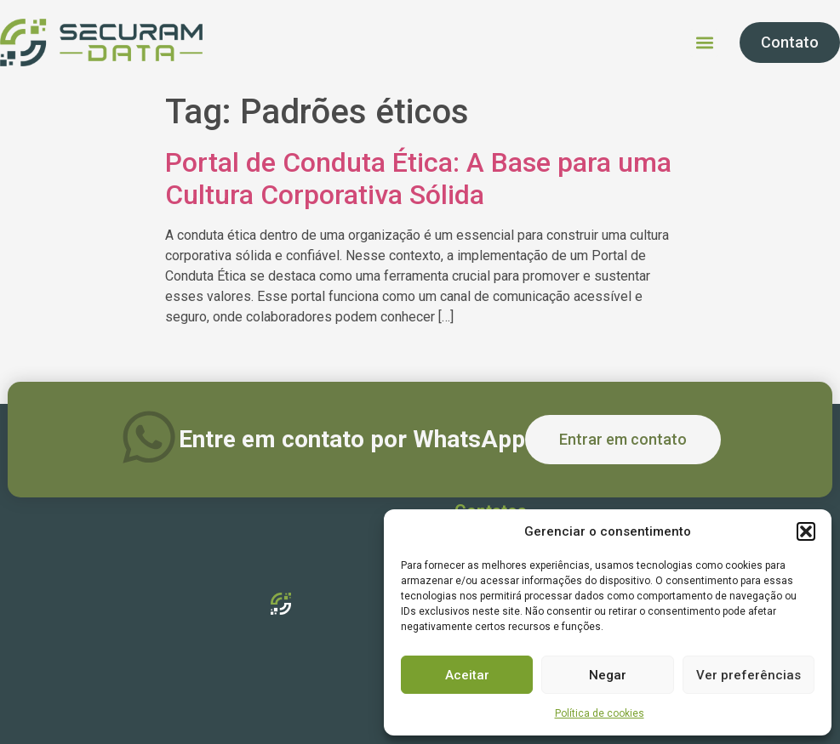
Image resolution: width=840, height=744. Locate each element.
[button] (805, 531)
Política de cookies (599, 713)
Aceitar (467, 675)
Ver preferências (748, 675)
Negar (607, 675)
